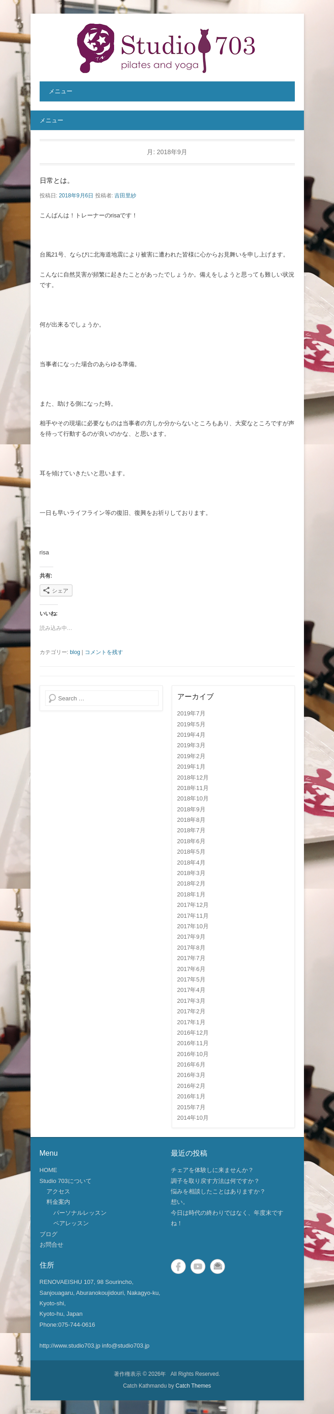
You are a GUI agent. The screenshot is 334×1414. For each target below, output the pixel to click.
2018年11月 (193, 788)
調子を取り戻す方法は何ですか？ (215, 1180)
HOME (48, 1170)
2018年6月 (191, 841)
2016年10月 (193, 1054)
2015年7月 (191, 1107)
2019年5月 (191, 724)
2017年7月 (191, 958)
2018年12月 (193, 777)
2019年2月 (191, 756)
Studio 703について (66, 1180)
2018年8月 (191, 819)
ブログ (48, 1234)
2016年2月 (191, 1085)
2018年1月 (191, 894)
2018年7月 (191, 830)
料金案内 (58, 1201)
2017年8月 (191, 947)
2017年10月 (193, 926)
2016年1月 (191, 1096)
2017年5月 (191, 979)
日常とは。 (57, 180)
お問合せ (51, 1244)
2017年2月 (191, 1011)
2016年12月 (193, 1032)
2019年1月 (191, 766)
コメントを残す (104, 652)
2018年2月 (191, 883)
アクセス (58, 1191)
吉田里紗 (125, 195)
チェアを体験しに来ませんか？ (212, 1170)
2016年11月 (193, 1043)
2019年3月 (191, 745)
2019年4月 (191, 734)
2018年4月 (191, 862)
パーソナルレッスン (80, 1212)
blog (75, 652)
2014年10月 (193, 1117)
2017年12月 (193, 904)
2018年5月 (191, 851)
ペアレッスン (71, 1223)
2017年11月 (193, 915)
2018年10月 (193, 798)
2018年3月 (191, 873)
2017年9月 (191, 936)
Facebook (178, 1266)
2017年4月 (191, 989)
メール (217, 1266)
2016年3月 (191, 1075)
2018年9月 (191, 809)
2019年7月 (191, 713)
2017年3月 (191, 1000)
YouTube (198, 1266)
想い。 (180, 1201)
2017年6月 (191, 969)
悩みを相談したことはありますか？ (218, 1191)
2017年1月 (191, 1022)
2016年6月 (191, 1064)
